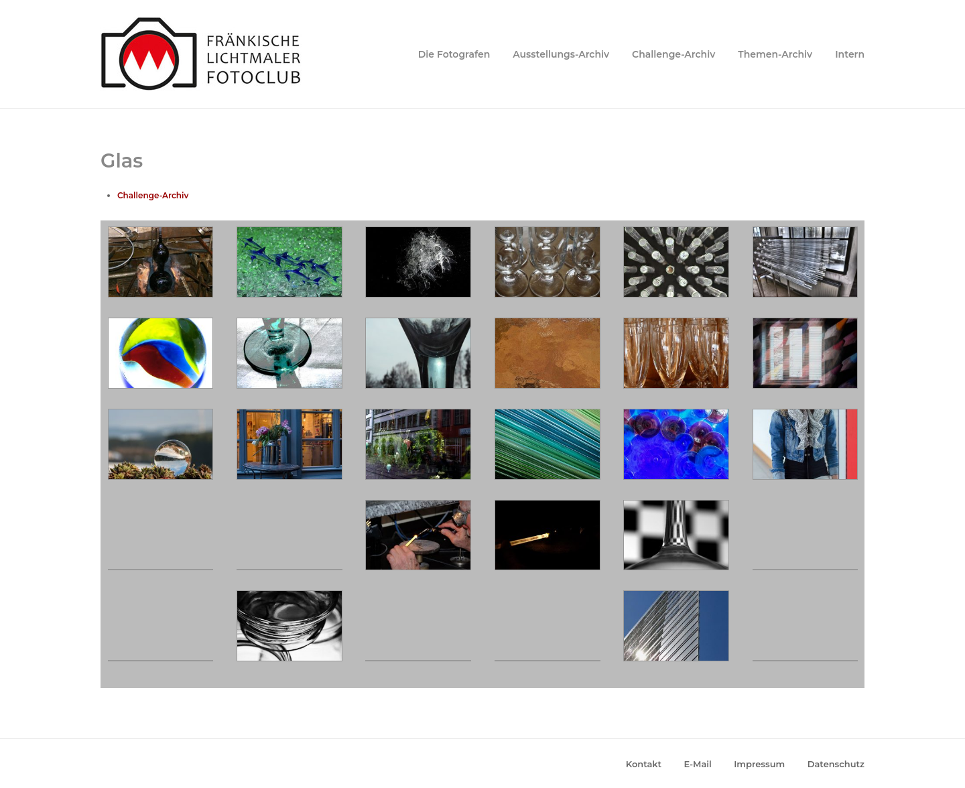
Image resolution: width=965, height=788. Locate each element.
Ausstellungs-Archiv (561, 54)
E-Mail (698, 764)
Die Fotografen (454, 54)
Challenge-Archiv (673, 54)
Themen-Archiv (775, 54)
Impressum (759, 764)
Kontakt (643, 764)
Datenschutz (836, 764)
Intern (849, 54)
